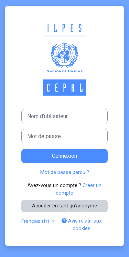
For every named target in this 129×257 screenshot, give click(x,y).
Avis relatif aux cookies (81, 225)
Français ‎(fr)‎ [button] (36, 221)
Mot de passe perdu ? (64, 172)
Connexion (64, 156)
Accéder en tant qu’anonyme (64, 206)
